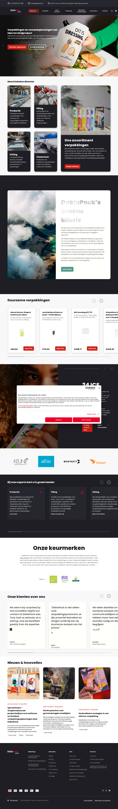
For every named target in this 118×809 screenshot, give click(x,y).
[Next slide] (114, 45)
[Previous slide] (94, 301)
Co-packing (53, 769)
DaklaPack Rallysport (77, 776)
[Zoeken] (112, 11)
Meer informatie (103, 427)
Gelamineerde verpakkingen (33, 765)
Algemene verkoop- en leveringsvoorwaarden (98, 767)
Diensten (46, 11)
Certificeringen (74, 759)
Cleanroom (53, 773)
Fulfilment (52, 766)
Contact (105, 11)
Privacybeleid (95, 763)
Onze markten (57, 11)
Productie (70, 11)
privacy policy (28, 405)
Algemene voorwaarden (102, 800)
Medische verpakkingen (37, 761)
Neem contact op (57, 514)
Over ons (72, 756)
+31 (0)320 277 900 (15, 3)
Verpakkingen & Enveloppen (34, 757)
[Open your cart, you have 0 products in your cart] (116, 11)
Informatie (94, 11)
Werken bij (73, 779)
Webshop (33, 11)
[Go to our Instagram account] (105, 791)
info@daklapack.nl (35, 3)
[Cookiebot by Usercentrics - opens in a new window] (87, 388)
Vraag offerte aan (86, 427)
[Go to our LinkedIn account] (108, 791)
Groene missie (74, 766)
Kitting (51, 759)
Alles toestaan (86, 420)
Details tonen (91, 414)
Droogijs (52, 776)
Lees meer (67, 269)
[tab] (55, 72)
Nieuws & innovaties (76, 773)
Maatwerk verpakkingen (81, 11)
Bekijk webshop (37, 47)
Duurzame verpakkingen (37, 769)
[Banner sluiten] (99, 388)
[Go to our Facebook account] (102, 791)
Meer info (29, 348)
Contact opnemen (17, 47)
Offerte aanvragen (97, 759)
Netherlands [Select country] (14, 800)
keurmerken (25, 558)
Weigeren (59, 420)
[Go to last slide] (3, 45)
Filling (51, 756)
